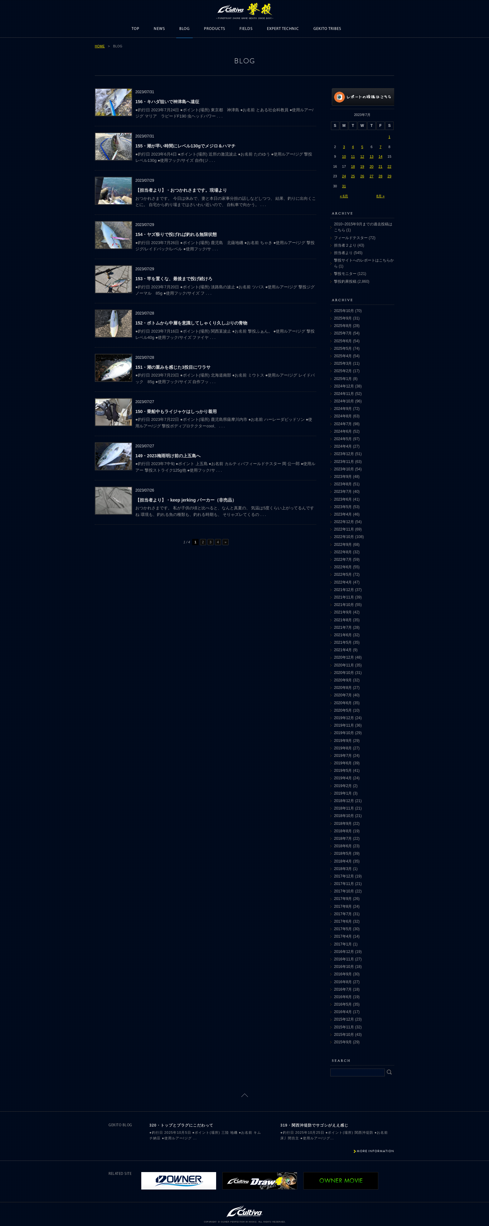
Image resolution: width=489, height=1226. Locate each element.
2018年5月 (343, 853)
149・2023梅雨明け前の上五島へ (168, 455)
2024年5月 (343, 439)
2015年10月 (344, 1034)
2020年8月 (343, 687)
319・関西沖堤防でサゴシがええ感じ (314, 1125)
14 (380, 156)
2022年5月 (343, 574)
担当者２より (345, 245)
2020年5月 (343, 710)
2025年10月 (344, 311)
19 (362, 166)
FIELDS (246, 29)
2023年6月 (343, 499)
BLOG (184, 29)
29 (389, 176)
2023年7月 (343, 491)
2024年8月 (343, 416)
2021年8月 (343, 620)
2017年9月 (343, 899)
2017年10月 (344, 891)
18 (353, 166)
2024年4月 (343, 446)
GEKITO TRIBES (327, 29)
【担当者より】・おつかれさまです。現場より (181, 190)
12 (362, 156)
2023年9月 (343, 476)
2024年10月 (344, 401)
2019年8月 (343, 748)
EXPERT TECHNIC (283, 29)
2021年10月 (344, 605)
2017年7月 (343, 914)
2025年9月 (343, 318)
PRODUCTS (214, 29)
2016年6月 (343, 997)
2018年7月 (343, 838)
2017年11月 (344, 884)
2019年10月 (344, 733)
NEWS (159, 29)
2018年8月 (343, 831)
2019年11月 (344, 725)
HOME (100, 46)
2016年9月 (343, 974)
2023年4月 (343, 514)
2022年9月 (343, 544)
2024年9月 (343, 408)
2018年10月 (344, 816)
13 (371, 156)
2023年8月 (343, 484)
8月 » (380, 196)
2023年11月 (344, 461)
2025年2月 (343, 371)
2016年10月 (344, 966)
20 (371, 166)
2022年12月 (344, 522)
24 (344, 176)
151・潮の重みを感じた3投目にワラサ (173, 367)
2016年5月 (343, 1004)
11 (353, 156)
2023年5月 (343, 507)
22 (389, 166)
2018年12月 (344, 801)
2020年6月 (343, 703)
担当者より (343, 253)
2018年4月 (343, 861)
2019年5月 (343, 770)
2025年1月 (343, 379)
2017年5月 (343, 929)
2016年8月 (343, 982)
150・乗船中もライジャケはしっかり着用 (176, 411)
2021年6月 (343, 635)
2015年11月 (344, 1027)
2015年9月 (343, 1042)
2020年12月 (344, 657)
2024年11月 (344, 394)
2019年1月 (343, 793)
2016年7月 (343, 989)
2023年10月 (344, 469)
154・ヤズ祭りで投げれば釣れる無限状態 (176, 234)
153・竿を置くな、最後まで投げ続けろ (173, 278)
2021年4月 (343, 650)
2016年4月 (343, 1012)
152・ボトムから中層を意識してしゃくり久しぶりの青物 (191, 322)
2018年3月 (343, 869)
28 (380, 176)
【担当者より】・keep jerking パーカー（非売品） (185, 500)
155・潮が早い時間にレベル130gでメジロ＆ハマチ (185, 145)
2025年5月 (343, 348)
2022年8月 (343, 552)
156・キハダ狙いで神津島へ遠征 (167, 101)
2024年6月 (343, 431)
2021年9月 (343, 612)
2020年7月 (343, 695)
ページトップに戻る (244, 1095)
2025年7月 (343, 333)
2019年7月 (343, 755)
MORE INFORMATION (375, 1151)
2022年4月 (343, 582)
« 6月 (344, 196)
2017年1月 (343, 944)
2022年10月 (344, 537)
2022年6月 (343, 567)
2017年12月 (344, 876)
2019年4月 (343, 778)
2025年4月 (343, 356)
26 (362, 176)
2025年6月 (343, 341)
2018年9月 (343, 823)
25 (353, 176)
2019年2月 (343, 786)
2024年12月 (344, 386)
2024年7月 (343, 424)
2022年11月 (344, 529)
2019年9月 (343, 740)
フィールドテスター (351, 238)
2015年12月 (344, 1019)
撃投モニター (345, 274)
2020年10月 (344, 673)
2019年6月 (343, 763)
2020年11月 (344, 665)
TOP (135, 29)
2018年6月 (343, 846)
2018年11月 (344, 808)
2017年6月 (343, 921)
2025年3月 (343, 363)
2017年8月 (343, 906)
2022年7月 (343, 559)
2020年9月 (343, 680)
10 (344, 156)
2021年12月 (344, 590)
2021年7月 (343, 627)
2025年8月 (343, 326)
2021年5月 (343, 642)
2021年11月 (344, 597)
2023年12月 (344, 454)
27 (371, 176)
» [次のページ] (225, 542)
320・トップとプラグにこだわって (181, 1125)
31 (344, 186)
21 (380, 166)
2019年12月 (344, 718)
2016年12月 (344, 952)
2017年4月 (343, 936)
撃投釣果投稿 (345, 281)
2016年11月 (344, 959)
